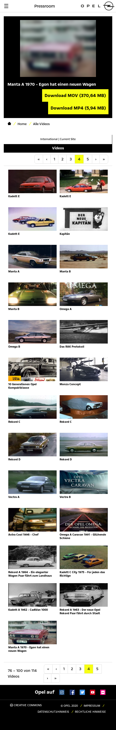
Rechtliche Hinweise (90, 712)
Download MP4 (78, 108)
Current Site (68, 139)
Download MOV (75, 95)
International (49, 139)
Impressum (92, 706)
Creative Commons (26, 705)
